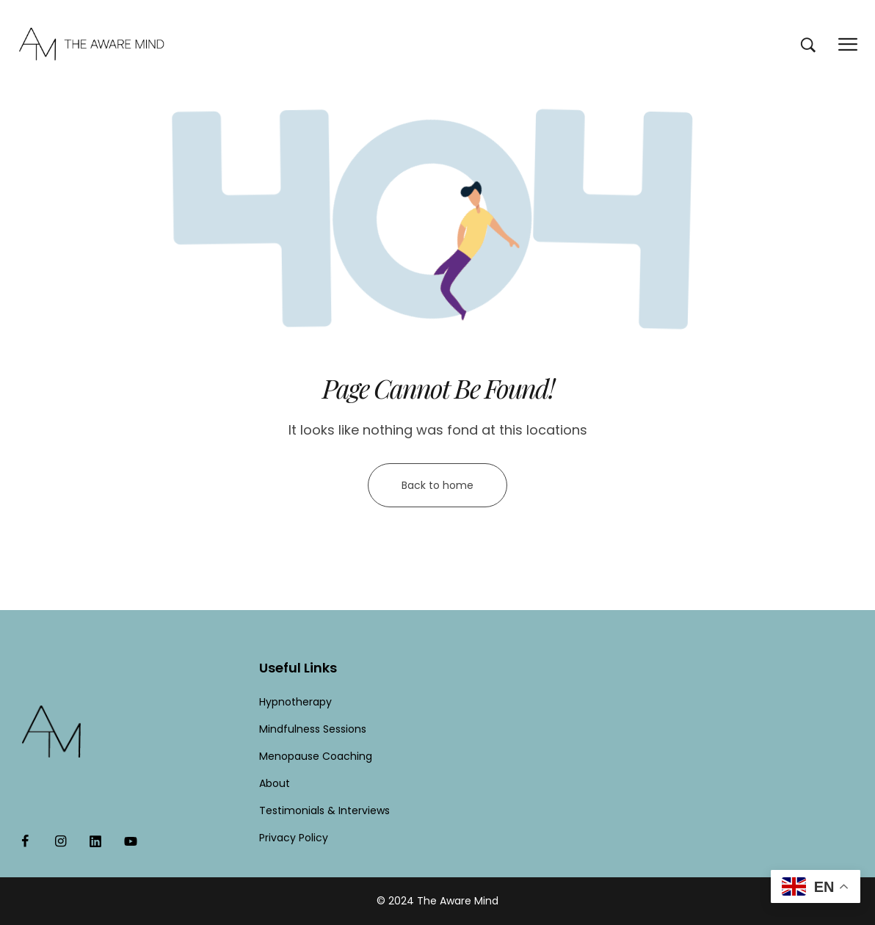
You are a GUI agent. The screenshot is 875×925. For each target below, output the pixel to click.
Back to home (437, 485)
